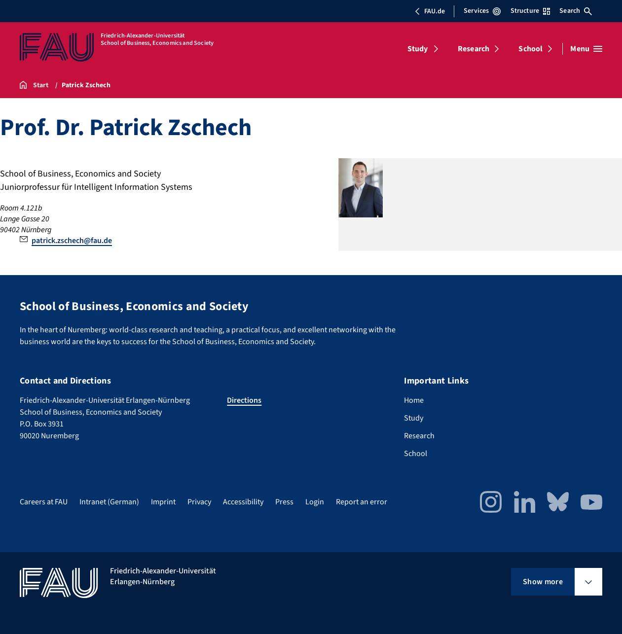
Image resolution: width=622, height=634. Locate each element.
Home (414, 400)
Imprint (163, 501)
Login (314, 501)
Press (284, 501)
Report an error (361, 501)
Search (575, 11)
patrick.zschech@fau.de (72, 240)
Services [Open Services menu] (482, 11)
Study (417, 48)
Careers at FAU (44, 501)
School (530, 48)
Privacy (199, 501)
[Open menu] (586, 49)
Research (473, 48)
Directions (244, 400)
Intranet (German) (109, 501)
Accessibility (243, 501)
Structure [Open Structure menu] (530, 11)
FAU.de (429, 11)
